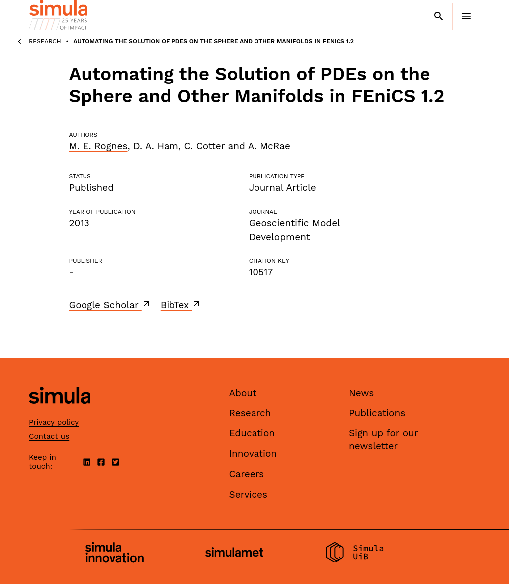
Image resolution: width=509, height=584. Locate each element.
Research (45, 41)
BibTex (181, 305)
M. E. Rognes (98, 146)
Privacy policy (54, 422)
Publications (377, 412)
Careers (246, 474)
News (361, 393)
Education (252, 433)
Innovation (253, 453)
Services (248, 494)
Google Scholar (110, 305)
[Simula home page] (59, 411)
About (243, 393)
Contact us (49, 436)
